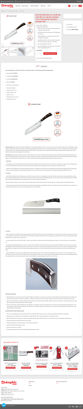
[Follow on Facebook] (76, 1)
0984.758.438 (75, 29)
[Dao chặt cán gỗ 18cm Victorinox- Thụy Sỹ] (26, 353)
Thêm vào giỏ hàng (50, 53)
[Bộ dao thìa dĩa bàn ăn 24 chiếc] (41, 353)
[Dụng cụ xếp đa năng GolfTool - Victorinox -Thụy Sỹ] (57, 353)
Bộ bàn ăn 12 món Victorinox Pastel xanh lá (10, 364)
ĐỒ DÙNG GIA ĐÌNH (34, 5)
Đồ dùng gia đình (13, 11)
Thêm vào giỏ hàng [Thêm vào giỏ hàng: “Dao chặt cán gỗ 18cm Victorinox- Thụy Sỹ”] (26, 367)
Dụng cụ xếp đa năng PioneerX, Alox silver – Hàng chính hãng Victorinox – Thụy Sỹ (72, 364)
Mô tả (37, 66)
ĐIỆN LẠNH (43, 5)
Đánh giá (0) (44, 66)
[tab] (37, 66)
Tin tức (49, 5)
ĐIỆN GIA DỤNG (25, 5)
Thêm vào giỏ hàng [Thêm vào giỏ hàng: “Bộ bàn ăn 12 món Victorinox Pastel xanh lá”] (11, 367)
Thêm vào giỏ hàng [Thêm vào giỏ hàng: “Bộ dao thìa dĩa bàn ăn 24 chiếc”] (41, 366)
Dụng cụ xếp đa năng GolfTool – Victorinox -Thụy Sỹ (57, 364)
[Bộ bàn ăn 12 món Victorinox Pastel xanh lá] (10, 353)
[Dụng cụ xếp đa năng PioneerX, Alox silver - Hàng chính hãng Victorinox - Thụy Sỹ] (72, 353)
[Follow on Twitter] (79, 1)
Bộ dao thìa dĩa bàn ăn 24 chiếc (41, 363)
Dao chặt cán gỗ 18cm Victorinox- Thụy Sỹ (26, 364)
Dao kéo (22, 11)
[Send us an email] (80, 1)
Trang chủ (4, 11)
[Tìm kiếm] (69, 6)
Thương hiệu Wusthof (48, 58)
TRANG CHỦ (17, 5)
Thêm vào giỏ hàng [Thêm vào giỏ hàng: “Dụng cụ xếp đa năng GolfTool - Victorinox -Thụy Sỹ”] (57, 367)
